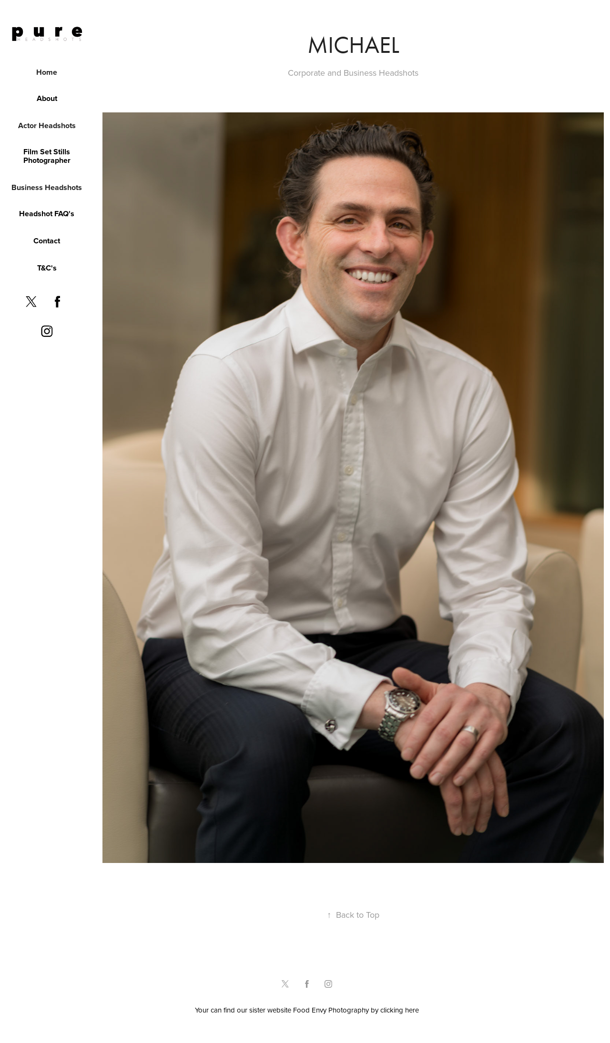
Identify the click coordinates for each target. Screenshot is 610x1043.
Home (46, 72)
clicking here (399, 1010)
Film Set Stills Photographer (47, 156)
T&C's (47, 267)
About (47, 98)
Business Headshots (46, 187)
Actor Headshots (47, 125)
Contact (46, 240)
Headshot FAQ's (46, 213)
